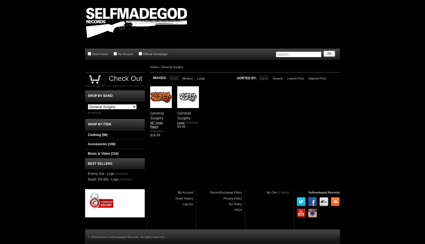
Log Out (188, 204)
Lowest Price (295, 78)
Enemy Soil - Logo (101, 174)
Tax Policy (235, 204)
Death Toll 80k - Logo (103, 179)
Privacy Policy (233, 198)
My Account (123, 54)
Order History (184, 198)
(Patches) (156, 131)
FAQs (238, 209)
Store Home (98, 54)
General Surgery (172, 67)
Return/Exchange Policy (226, 192)
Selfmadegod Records (324, 192)
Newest (278, 78)
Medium (187, 78)
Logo (181, 122)
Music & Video (103, 154)
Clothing (98, 135)
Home (154, 67)
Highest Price (317, 78)
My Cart (272, 192)
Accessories (101, 144)
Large (201, 78)
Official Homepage (153, 54)
